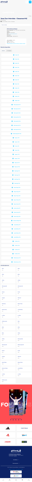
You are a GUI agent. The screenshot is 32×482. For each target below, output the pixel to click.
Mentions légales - (18, 469)
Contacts (22, 469)
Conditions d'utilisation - (12, 469)
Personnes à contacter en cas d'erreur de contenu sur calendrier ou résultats (16, 43)
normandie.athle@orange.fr (13, 33)
